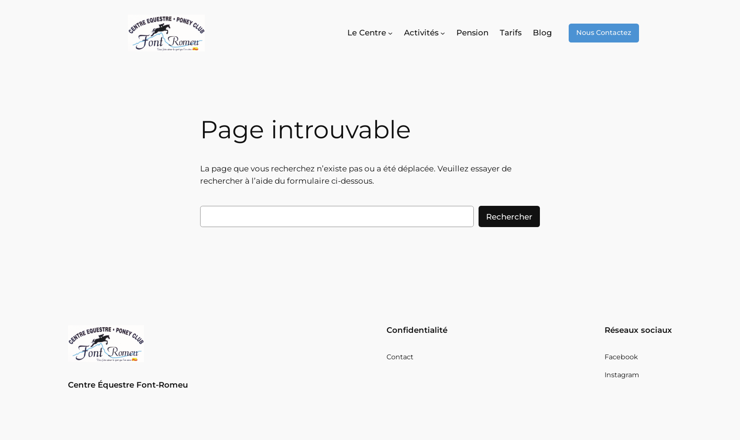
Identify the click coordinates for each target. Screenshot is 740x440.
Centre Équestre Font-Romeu (128, 384)
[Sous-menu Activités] (424, 32)
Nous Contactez (603, 32)
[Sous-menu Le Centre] (370, 32)
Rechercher (509, 216)
